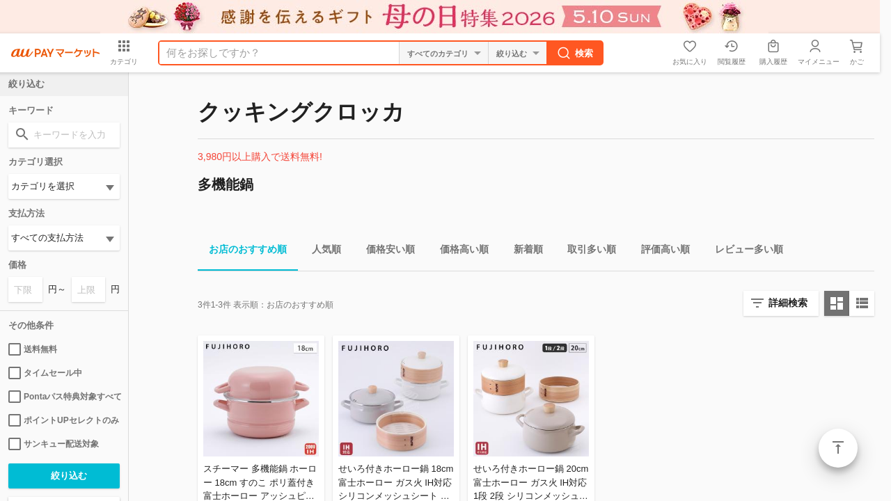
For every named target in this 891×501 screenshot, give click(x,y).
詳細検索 (787, 302)
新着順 (523, 252)
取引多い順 (586, 252)
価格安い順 (385, 252)
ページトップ (838, 448)
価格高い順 (459, 252)
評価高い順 (660, 252)
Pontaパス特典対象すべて (64, 396)
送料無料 (32, 349)
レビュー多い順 (743, 252)
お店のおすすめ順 (242, 252)
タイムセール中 (45, 373)
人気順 (321, 252)
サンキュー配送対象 (53, 444)
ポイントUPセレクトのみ (63, 420)
